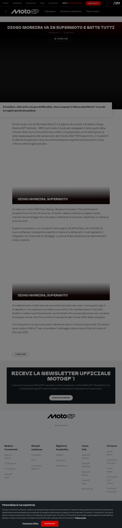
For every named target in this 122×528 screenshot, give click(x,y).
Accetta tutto (49, 524)
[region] (61, 514)
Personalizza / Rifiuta (30, 524)
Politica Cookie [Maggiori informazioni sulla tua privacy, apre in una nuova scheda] (80, 518)
